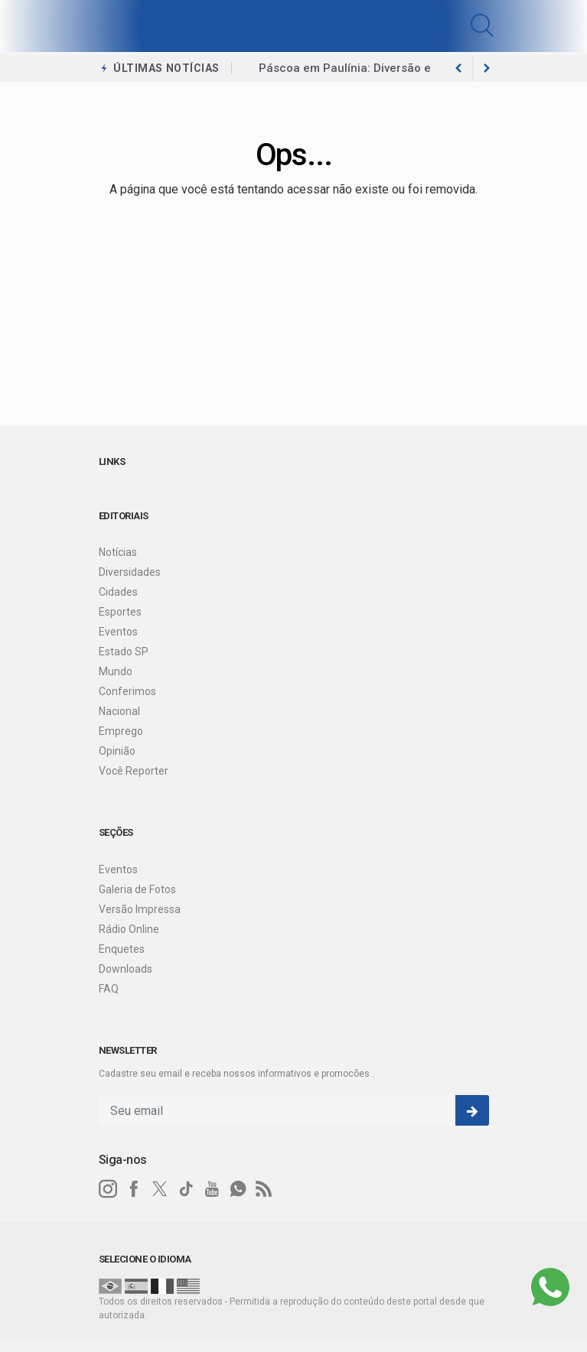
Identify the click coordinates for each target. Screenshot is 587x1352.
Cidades (118, 592)
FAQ (109, 989)
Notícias (118, 552)
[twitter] (160, 1189)
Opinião (117, 751)
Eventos (118, 632)
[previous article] (487, 68)
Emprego (121, 731)
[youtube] (212, 1189)
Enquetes (122, 949)
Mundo (115, 671)
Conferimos (127, 691)
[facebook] (134, 1189)
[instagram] (108, 1189)
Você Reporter (133, 771)
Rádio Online (129, 929)
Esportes (120, 612)
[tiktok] (186, 1189)
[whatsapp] (238, 1189)
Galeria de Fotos (137, 889)
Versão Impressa (140, 909)
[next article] (459, 68)
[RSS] (264, 1189)
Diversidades (130, 572)
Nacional (119, 711)
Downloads (125, 969)
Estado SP (123, 651)
